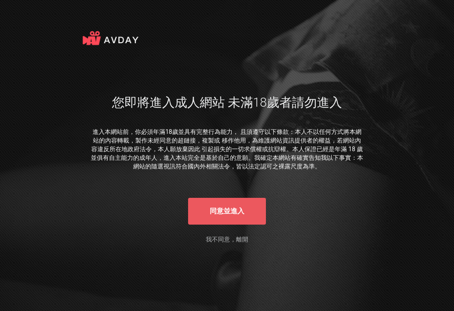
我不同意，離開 (227, 239)
